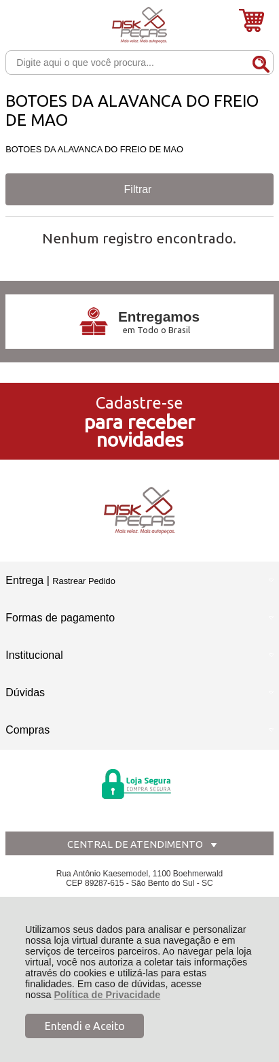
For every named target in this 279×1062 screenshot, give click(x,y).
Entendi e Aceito (85, 1026)
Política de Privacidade (107, 994)
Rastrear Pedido (83, 581)
